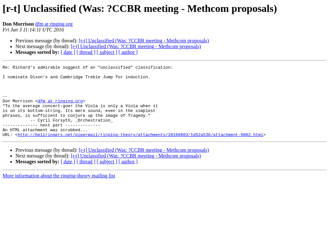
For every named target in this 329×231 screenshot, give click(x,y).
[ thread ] (85, 52)
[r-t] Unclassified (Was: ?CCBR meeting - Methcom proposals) (144, 40)
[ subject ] (107, 52)
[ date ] (68, 52)
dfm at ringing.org (54, 24)
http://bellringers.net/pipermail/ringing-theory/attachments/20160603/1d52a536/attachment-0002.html (140, 149)
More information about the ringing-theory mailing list (59, 190)
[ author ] (128, 52)
